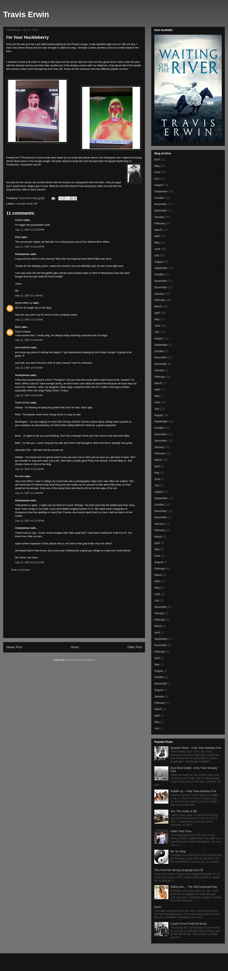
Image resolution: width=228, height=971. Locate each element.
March (158, 229)
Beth (18, 326)
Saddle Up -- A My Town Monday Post (193, 791)
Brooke (19, 476)
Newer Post (14, 647)
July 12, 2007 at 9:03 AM (28, 367)
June (157, 172)
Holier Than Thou (181, 831)
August (158, 185)
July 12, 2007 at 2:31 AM (28, 319)
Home (75, 647)
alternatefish (22, 347)
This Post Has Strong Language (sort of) (178, 870)
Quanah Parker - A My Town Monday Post (196, 747)
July (156, 178)
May (156, 165)
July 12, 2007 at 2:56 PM (29, 493)
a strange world (24, 203)
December (160, 210)
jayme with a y (23, 302)
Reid (17, 237)
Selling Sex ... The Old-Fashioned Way (194, 886)
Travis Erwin (26, 14)
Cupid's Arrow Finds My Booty (189, 923)
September (161, 191)
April (157, 159)
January (159, 216)
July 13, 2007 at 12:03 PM (29, 520)
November (160, 204)
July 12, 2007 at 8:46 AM (28, 340)
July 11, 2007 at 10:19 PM (29, 246)
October (159, 197)
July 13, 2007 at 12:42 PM (29, 562)
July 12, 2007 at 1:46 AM (28, 295)
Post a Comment (20, 569)
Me (35, 203)
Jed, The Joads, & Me (184, 811)
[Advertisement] (74, 607)
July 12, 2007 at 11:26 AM (29, 469)
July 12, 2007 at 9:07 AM (28, 395)
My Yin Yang (178, 851)
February (159, 223)
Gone (157, 906)
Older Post (134, 647)
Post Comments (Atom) (82, 659)
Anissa (19, 219)
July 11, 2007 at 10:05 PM (29, 229)
